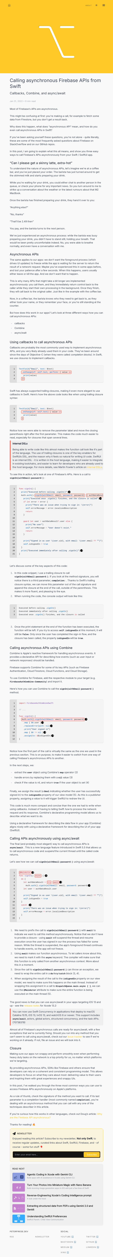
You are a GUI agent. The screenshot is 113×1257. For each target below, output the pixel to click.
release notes (32, 1005)
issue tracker (75, 1036)
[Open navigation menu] (103, 5)
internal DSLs (94, 467)
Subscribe (92, 1154)
